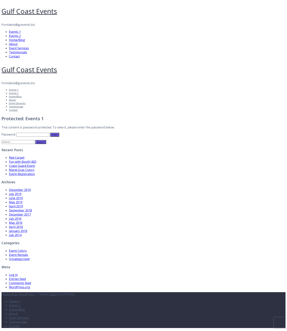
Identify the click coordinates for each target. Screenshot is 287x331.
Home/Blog (17, 40)
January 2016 (18, 231)
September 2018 (20, 210)
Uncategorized (19, 259)
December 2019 (20, 190)
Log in (13, 275)
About (13, 44)
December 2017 (20, 214)
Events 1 (15, 32)
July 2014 (15, 235)
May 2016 (15, 223)
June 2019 (16, 198)
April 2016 (16, 227)
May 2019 (15, 202)
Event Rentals (18, 255)
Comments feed (20, 283)
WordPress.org (19, 287)
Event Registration (22, 174)
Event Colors (18, 251)
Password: (25, 134)
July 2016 (15, 219)
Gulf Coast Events (29, 11)
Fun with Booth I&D (22, 162)
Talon (53, 294)
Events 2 (15, 36)
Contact (14, 56)
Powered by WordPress (17, 294)
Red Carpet (16, 158)
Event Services (19, 48)
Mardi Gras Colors (21, 170)
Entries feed (17, 279)
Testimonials (18, 52)
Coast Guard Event (22, 166)
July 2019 (15, 194)
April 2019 (16, 206)
